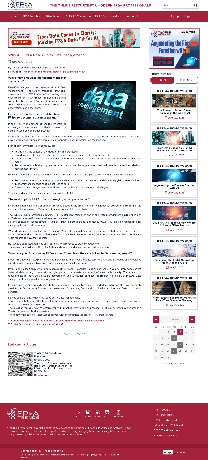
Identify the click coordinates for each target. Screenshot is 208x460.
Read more (41, 375)
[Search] (180, 5)
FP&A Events (53, 16)
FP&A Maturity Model (109, 16)
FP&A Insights (31, 16)
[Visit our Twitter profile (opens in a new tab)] (97, 414)
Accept (168, 453)
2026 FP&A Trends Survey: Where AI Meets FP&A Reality (174, 224)
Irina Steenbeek (21, 67)
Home (14, 16)
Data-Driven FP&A (74, 71)
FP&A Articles (162, 410)
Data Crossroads (55, 67)
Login (187, 16)
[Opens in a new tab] (174, 48)
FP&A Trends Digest (165, 420)
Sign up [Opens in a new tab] (175, 16)
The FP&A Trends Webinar (174, 91)
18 (180, 344)
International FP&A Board (168, 425)
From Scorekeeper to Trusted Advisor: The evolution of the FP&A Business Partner (57, 320)
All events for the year (174, 363)
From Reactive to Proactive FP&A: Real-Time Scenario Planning (174, 299)
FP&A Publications (164, 415)
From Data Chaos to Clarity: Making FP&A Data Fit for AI (174, 149)
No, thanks (180, 453)
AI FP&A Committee (78, 16)
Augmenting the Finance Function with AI (174, 187)
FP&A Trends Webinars (167, 430)
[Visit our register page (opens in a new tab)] (77, 414)
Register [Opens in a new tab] (81, 333)
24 (174, 351)
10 (174, 338)
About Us (133, 16)
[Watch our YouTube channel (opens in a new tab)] (107, 414)
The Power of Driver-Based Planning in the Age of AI (174, 112)
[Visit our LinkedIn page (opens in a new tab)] (87, 414)
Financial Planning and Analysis (43, 71)
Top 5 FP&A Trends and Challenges (48, 355)
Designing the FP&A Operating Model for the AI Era (174, 261)
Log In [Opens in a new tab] (67, 333)
